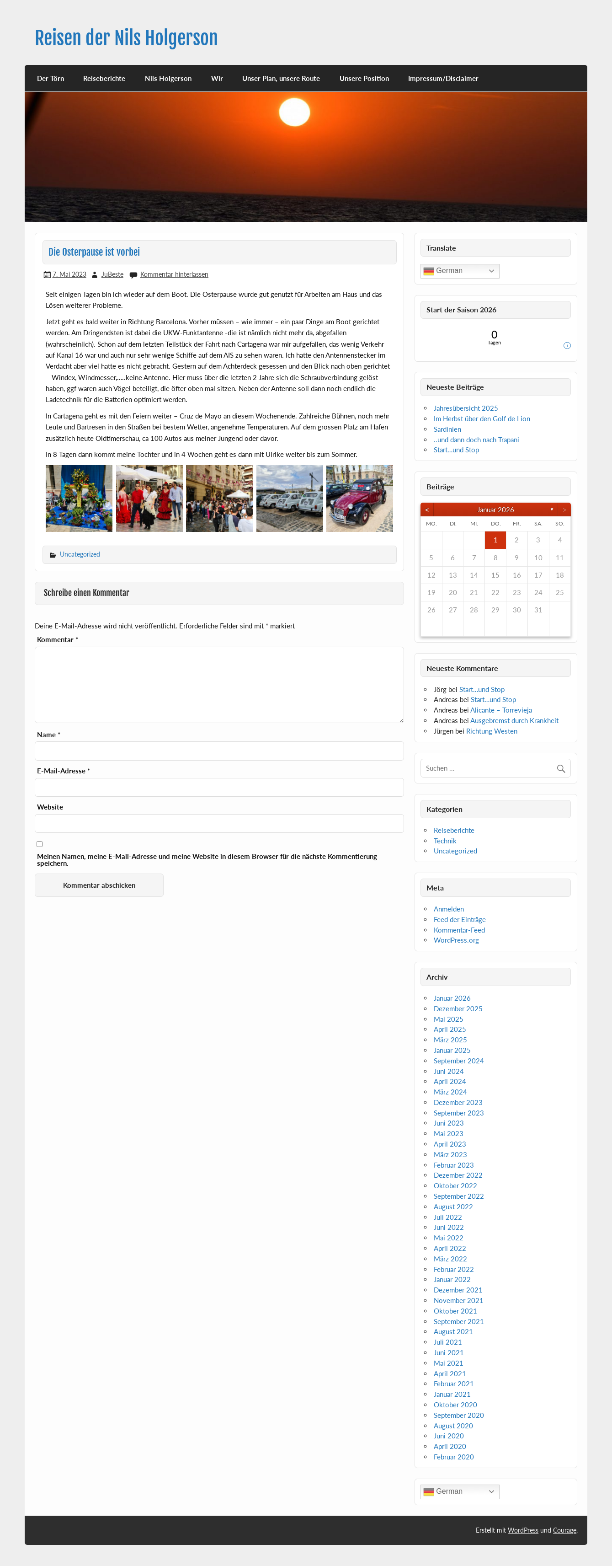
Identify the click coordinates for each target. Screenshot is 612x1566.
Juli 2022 (448, 1217)
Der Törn (50, 78)
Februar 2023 (454, 1165)
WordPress (523, 1530)
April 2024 (450, 1081)
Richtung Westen (491, 731)
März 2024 (450, 1092)
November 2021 (459, 1300)
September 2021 (459, 1321)
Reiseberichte (104, 78)
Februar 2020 (454, 1457)
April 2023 (450, 1144)
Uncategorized (80, 554)
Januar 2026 (495, 509)
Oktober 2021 (455, 1311)
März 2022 (450, 1259)
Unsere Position (364, 78)
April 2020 (450, 1446)
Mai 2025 (448, 1019)
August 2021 (453, 1331)
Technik (445, 841)
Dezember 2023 (458, 1102)
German (443, 271)
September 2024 (459, 1061)
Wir (217, 78)
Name (48, 734)
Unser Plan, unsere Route (281, 78)
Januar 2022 (452, 1279)
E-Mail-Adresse (63, 770)
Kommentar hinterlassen (174, 274)
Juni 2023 (449, 1123)
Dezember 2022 (458, 1175)
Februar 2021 (454, 1383)
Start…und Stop (456, 449)
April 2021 (450, 1373)
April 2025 (450, 1029)
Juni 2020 (449, 1436)
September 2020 (459, 1415)
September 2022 (459, 1196)
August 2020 (453, 1425)
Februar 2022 (454, 1269)
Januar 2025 (452, 1050)
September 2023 (459, 1113)
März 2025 (450, 1039)
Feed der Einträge (460, 919)
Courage (564, 1530)
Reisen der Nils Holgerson (126, 38)
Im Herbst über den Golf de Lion (482, 418)
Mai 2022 (448, 1237)
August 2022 (453, 1206)
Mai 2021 (448, 1363)
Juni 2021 (449, 1352)
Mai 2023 (448, 1133)
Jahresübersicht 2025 (466, 408)
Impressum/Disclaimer (443, 78)
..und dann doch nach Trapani (476, 439)
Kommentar (57, 639)
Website (50, 807)
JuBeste (112, 274)
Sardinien (447, 429)
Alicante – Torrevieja (501, 710)
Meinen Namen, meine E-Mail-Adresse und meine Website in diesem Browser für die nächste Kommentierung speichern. (207, 860)
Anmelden (449, 909)
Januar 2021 (452, 1394)
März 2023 (450, 1154)
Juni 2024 (449, 1071)
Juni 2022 (449, 1227)
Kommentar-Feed (459, 930)
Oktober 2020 (455, 1404)
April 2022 (450, 1248)
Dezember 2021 (458, 1290)
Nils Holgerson (168, 78)
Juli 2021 (448, 1342)
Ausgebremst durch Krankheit (514, 720)
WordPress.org (456, 940)
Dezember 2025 (458, 1008)
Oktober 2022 (455, 1185)
